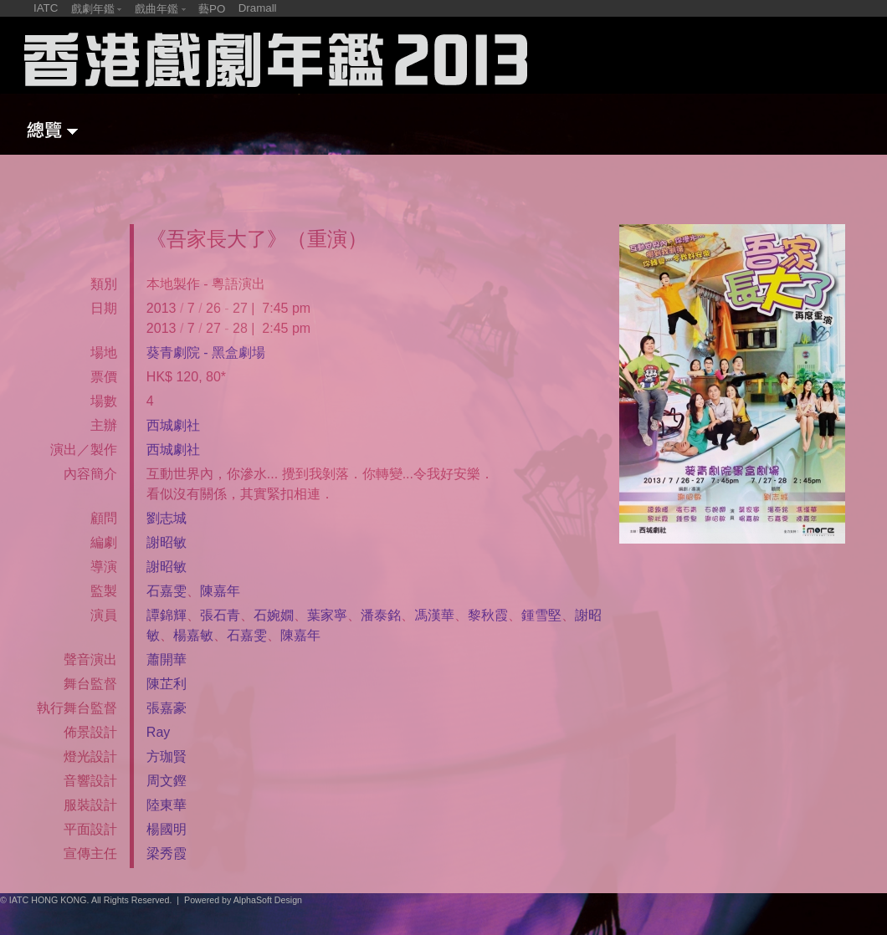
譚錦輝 (166, 615)
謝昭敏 (166, 542)
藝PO (211, 9)
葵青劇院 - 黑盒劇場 (205, 352)
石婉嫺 (274, 615)
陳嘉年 (220, 591)
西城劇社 (173, 425)
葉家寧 (327, 615)
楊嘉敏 (193, 635)
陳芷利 (166, 684)
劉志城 (166, 518)
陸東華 (166, 805)
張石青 (220, 615)
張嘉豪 (166, 708)
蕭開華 (166, 659)
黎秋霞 (488, 615)
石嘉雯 (166, 591)
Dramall (257, 8)
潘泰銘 (381, 615)
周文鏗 (166, 781)
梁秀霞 (166, 853)
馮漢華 (434, 615)
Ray (158, 732)
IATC (45, 8)
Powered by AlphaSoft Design (243, 900)
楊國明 (166, 829)
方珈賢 (166, 756)
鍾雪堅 (541, 615)
